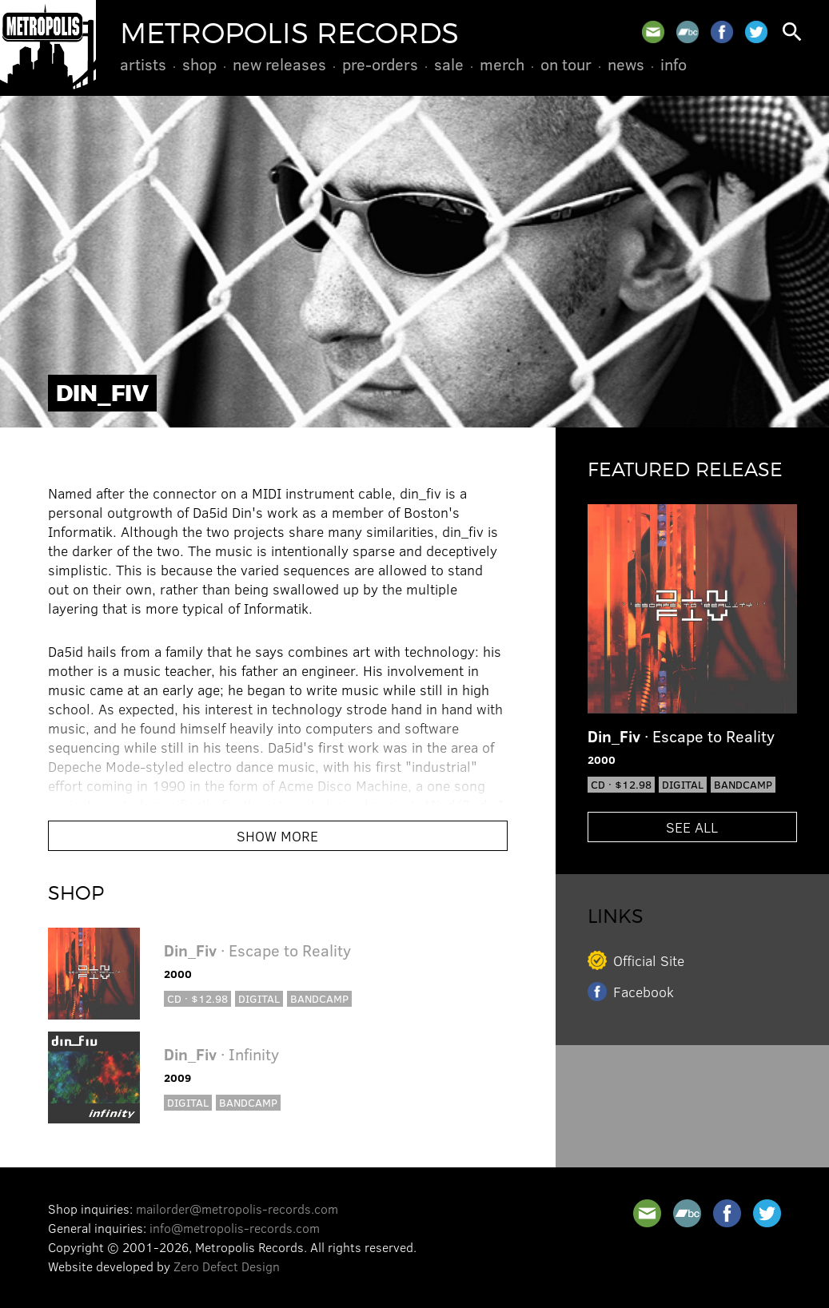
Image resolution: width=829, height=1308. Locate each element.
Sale (449, 64)
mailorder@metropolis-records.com (237, 1208)
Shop (199, 64)
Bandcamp (319, 998)
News (626, 64)
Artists (143, 64)
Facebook (643, 991)
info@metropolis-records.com (234, 1227)
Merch (502, 64)
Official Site (648, 960)
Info (673, 64)
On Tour (566, 64)
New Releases (279, 64)
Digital (259, 998)
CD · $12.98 (197, 998)
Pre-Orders (380, 64)
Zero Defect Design (226, 1266)
